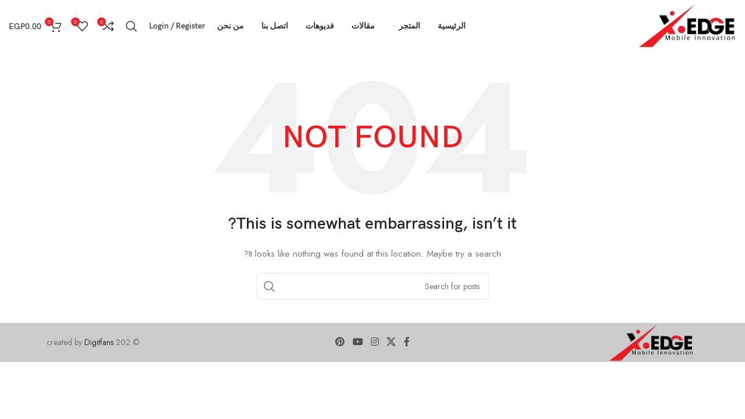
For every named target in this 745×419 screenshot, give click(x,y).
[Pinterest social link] (340, 342)
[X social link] (391, 342)
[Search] (131, 26)
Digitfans (100, 342)
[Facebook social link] (406, 342)
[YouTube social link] (358, 342)
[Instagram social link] (374, 342)
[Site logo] (687, 25)
